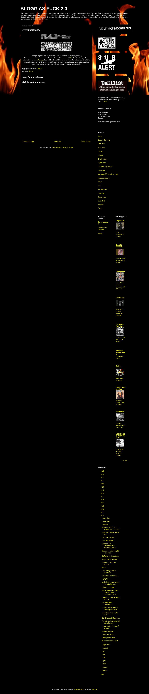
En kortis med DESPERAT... (108, 604)
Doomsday (120, 298)
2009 (103, 674)
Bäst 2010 (101, 148)
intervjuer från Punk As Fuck (108, 174)
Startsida (57, 142)
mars (104, 664)
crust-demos (118, 366)
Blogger (94, 689)
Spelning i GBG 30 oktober (109, 563)
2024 (103, 474)
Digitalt (100, 151)
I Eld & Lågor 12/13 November (109, 572)
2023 (103, 477)
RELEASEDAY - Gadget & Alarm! (120, 260)
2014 (103, 503)
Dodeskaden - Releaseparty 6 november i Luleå (109, 546)
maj (103, 657)
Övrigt (100, 136)
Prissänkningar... (108, 631)
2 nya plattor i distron (109, 559)
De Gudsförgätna (108, 537)
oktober (105, 524)
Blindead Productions (120, 352)
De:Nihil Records (119, 246)
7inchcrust (120, 412)
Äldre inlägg (86, 142)
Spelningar (102, 197)
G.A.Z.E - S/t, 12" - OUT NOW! (120, 340)
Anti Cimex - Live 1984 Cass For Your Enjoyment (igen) (110, 592)
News (100, 182)
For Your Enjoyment (105, 167)
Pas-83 (100, 233)
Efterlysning (102, 159)
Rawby (40, 60)
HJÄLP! (105, 579)
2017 (103, 496)
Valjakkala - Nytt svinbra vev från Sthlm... (110, 583)
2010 (103, 515)
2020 (103, 487)
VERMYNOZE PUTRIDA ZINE (120, 436)
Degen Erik (120, 221)
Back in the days (104, 140)
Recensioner (102, 189)
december (106, 518)
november (106, 521)
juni (103, 654)
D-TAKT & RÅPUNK (120, 325)
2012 (103, 509)
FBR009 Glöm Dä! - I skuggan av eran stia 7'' (111, 528)
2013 (103, 506)
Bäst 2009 (101, 144)
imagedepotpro (79, 689)
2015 (103, 500)
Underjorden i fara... (109, 638)
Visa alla (124, 460)
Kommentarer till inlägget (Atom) (62, 147)
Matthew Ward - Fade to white (120, 403)
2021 (103, 484)
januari (105, 670)
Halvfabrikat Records (102, 229)
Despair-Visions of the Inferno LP (120, 425)
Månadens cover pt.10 (110, 641)
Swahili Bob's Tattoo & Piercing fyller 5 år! (110, 609)
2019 (103, 490)
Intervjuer (101, 170)
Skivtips (101, 193)
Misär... (104, 567)
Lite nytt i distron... (108, 635)
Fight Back (102, 163)
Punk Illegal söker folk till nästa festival (111, 622)
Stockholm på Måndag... (111, 618)
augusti (105, 648)
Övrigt (31, 71)
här (71, 58)
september (106, 645)
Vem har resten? (108, 541)
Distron (100, 155)
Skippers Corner (108, 587)
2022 (103, 481)
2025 (103, 471)
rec (99, 186)
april (104, 661)
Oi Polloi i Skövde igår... (110, 556)
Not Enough (120, 271)
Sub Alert (101, 201)
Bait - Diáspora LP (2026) (120, 234)
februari (105, 667)
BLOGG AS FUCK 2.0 (43, 8)
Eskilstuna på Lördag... (110, 576)
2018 (103, 493)
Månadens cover (104, 178)
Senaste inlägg (28, 142)
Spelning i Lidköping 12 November (110, 552)
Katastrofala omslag (120, 388)
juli (103, 651)
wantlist (100, 205)
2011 (103, 512)
